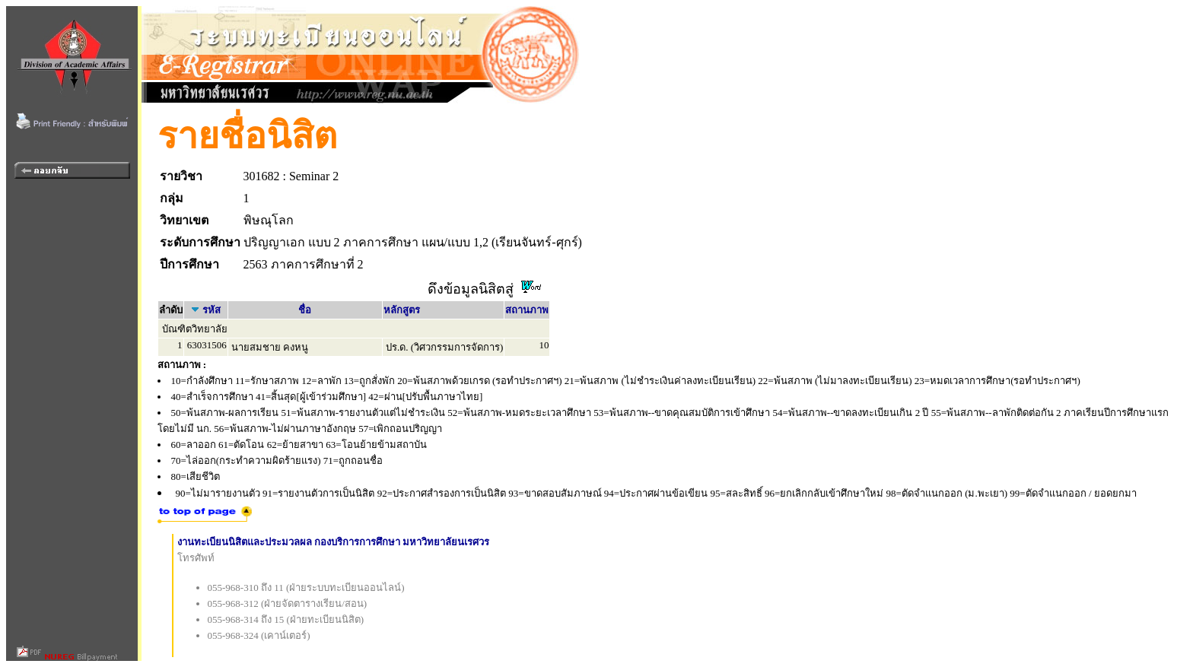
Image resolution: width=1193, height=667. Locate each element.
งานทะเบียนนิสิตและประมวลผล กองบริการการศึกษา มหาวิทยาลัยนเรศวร (333, 542)
